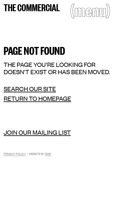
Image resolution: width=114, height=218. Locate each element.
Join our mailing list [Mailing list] (37, 132)
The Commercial (32, 7)
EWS (48, 153)
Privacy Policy (15, 153)
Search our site (30, 88)
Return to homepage (37, 98)
